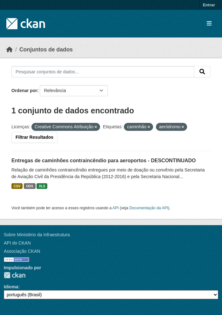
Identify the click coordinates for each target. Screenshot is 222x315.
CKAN (14, 275)
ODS (29, 186)
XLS (42, 186)
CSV (17, 186)
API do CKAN (17, 242)
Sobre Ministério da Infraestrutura (37, 234)
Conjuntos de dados (46, 49)
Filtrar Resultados (34, 137)
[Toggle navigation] (209, 23)
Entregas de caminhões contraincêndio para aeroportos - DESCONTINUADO (103, 160)
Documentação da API (148, 208)
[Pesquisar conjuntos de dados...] (102, 71)
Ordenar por (24, 90)
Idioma (11, 286)
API (115, 208)
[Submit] (202, 71)
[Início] (9, 49)
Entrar (209, 5)
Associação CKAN (22, 251)
